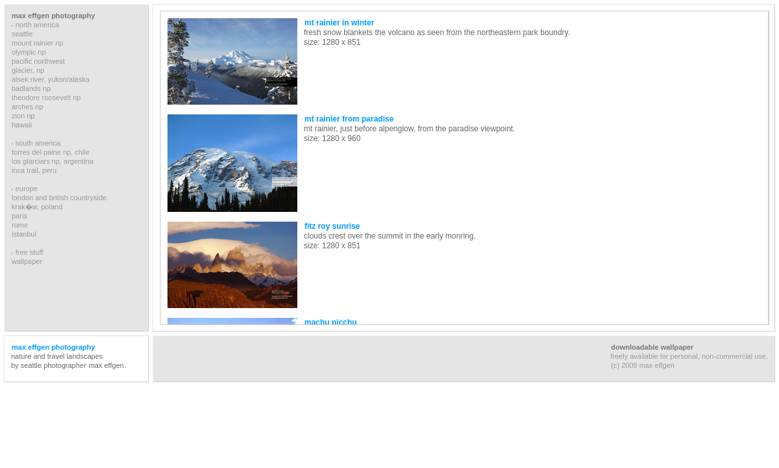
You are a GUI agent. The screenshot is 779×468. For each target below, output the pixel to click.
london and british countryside (59, 198)
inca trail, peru (34, 170)
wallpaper (27, 261)
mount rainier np (38, 43)
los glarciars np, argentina (52, 161)
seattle (22, 34)
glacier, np (28, 70)
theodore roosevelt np (46, 97)
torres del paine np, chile (51, 152)
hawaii (22, 125)
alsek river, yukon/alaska (51, 79)
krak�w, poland (37, 207)
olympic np (29, 52)
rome (20, 225)
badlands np (31, 88)
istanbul (24, 234)
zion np (23, 116)
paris (19, 216)
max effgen (106, 365)
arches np (27, 106)
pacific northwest (38, 61)
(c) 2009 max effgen (642, 365)
